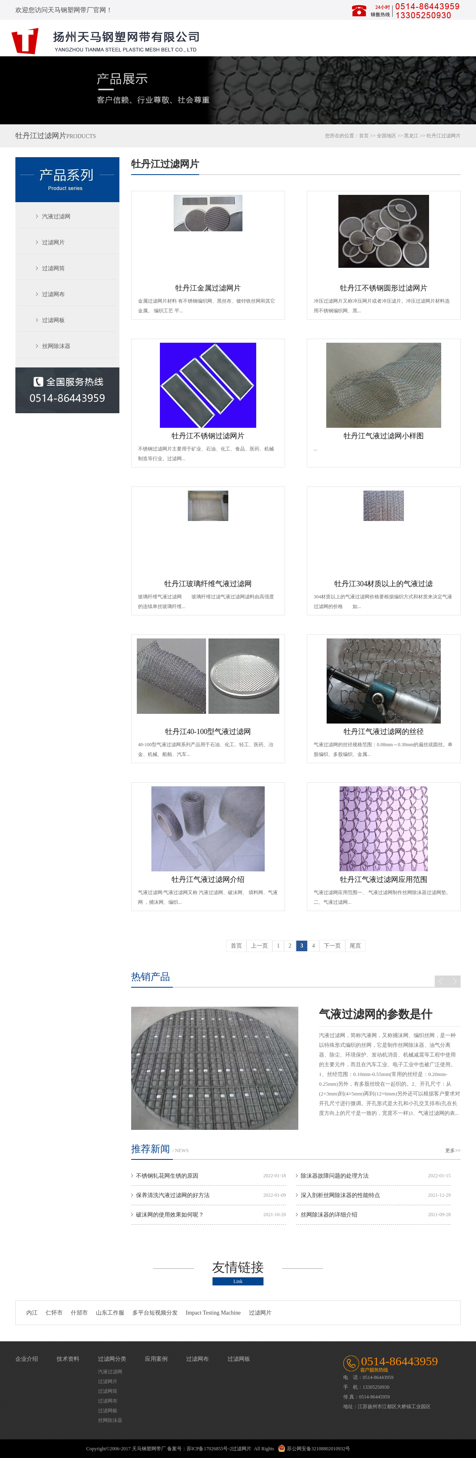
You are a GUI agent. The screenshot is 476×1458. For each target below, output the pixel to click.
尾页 (355, 946)
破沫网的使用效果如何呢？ (170, 1215)
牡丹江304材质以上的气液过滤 (383, 584)
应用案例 (156, 1359)
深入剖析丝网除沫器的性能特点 (340, 1195)
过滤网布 (53, 294)
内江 (32, 1313)
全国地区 (386, 136)
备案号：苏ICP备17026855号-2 (199, 1449)
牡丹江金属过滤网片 (208, 288)
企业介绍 (26, 1359)
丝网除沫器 (56, 346)
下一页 (332, 946)
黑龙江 (411, 136)
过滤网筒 (53, 268)
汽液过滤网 (56, 216)
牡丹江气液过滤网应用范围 (383, 879)
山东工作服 (110, 1313)
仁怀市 (54, 1313)
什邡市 (79, 1313)
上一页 (259, 946)
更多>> (453, 1150)
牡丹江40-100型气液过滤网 (208, 732)
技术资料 (68, 1359)
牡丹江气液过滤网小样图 (384, 436)
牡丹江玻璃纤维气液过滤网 (208, 584)
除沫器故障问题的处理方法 (335, 1176)
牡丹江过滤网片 (165, 164)
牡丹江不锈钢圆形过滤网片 (383, 288)
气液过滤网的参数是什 (375, 1014)
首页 (364, 136)
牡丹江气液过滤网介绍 (208, 879)
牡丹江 (434, 136)
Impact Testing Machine (213, 1313)
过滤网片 (53, 242)
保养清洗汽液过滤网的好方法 (173, 1195)
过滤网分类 (112, 1359)
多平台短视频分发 (155, 1313)
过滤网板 (53, 320)
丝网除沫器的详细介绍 (329, 1215)
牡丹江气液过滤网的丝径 (384, 732)
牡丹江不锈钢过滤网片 (208, 436)
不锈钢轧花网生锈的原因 (167, 1176)
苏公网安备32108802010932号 (318, 1449)
